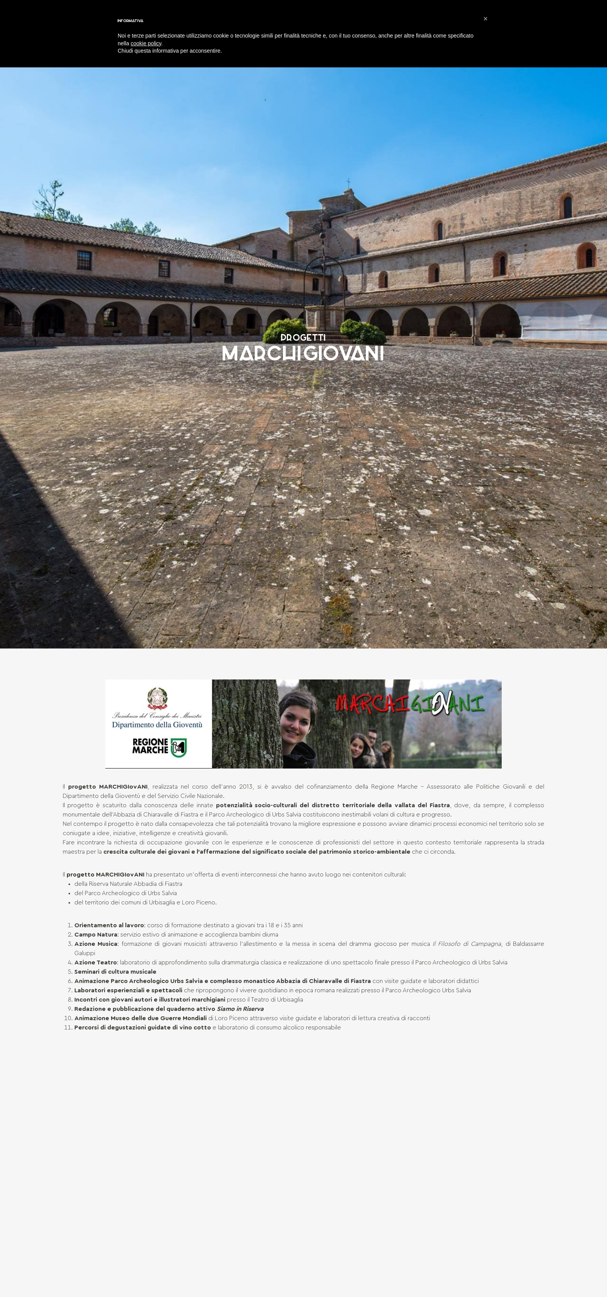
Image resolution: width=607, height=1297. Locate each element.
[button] (485, 18)
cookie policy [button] (145, 43)
